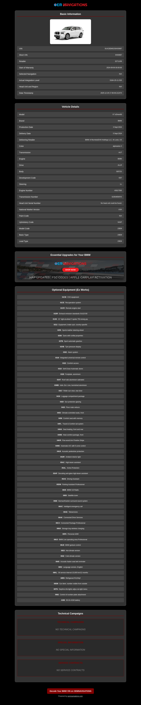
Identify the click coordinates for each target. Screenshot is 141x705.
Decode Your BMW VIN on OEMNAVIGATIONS (70, 691)
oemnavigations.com (75, 696)
